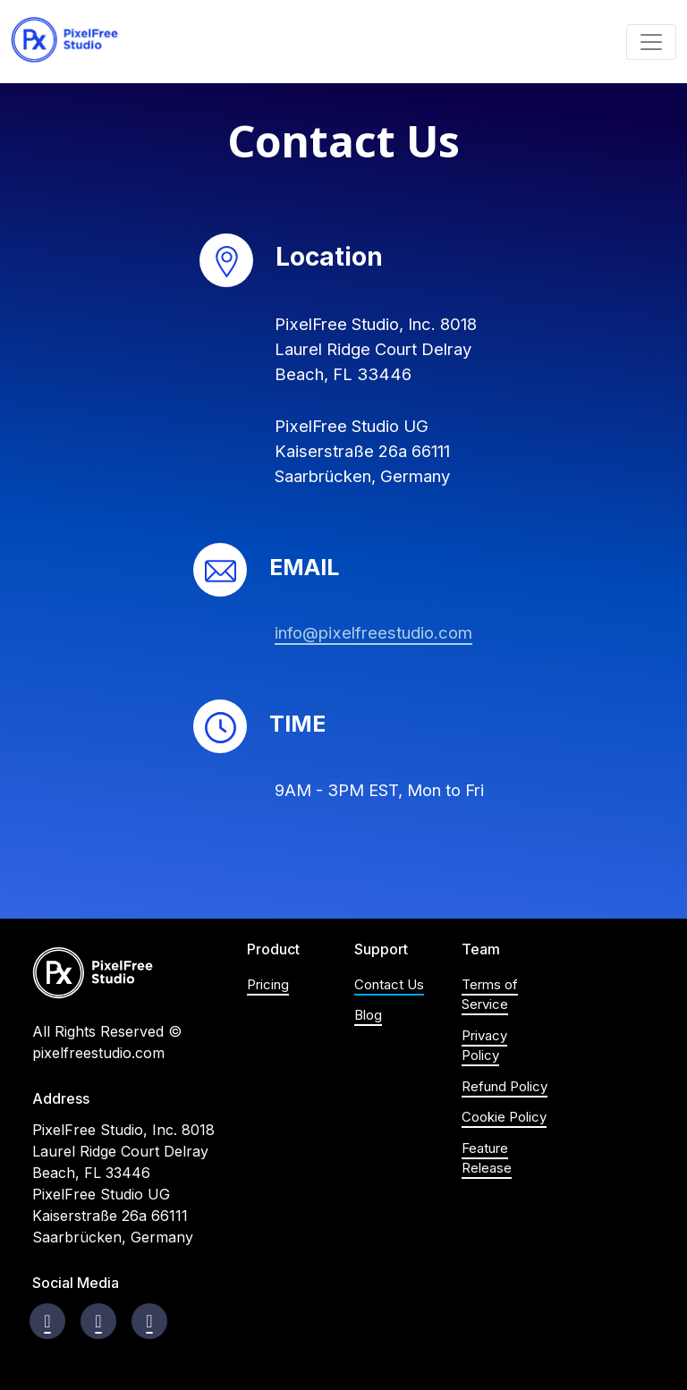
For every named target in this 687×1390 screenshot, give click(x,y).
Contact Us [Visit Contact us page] (389, 984)
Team (481, 949)
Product (273, 949)
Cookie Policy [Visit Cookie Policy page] (504, 1116)
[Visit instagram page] (98, 1321)
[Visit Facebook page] (47, 1321)
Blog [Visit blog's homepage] (368, 1014)
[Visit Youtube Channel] (149, 1321)
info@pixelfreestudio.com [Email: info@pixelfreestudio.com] (373, 632)
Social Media (75, 1283)
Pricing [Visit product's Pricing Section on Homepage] (268, 984)
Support (381, 949)
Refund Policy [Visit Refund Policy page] (504, 1086)
